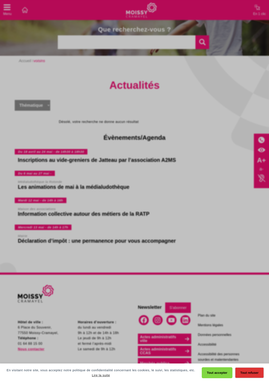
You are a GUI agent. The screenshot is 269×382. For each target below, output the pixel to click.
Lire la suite (101, 375)
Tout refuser (249, 372)
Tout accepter (217, 372)
